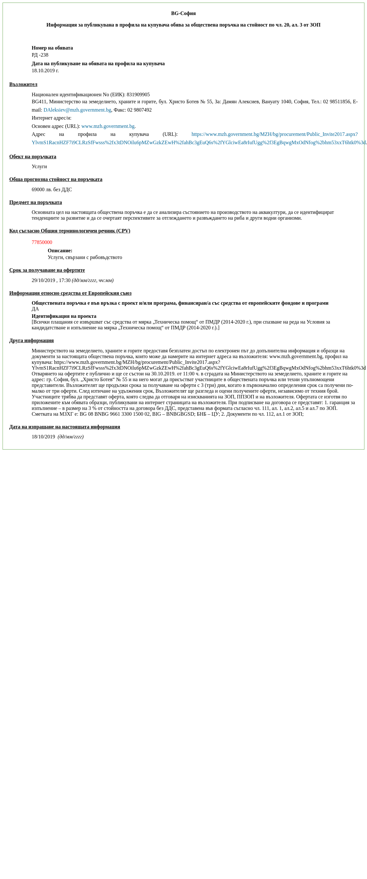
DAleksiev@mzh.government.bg (77, 110)
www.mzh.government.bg (108, 126)
